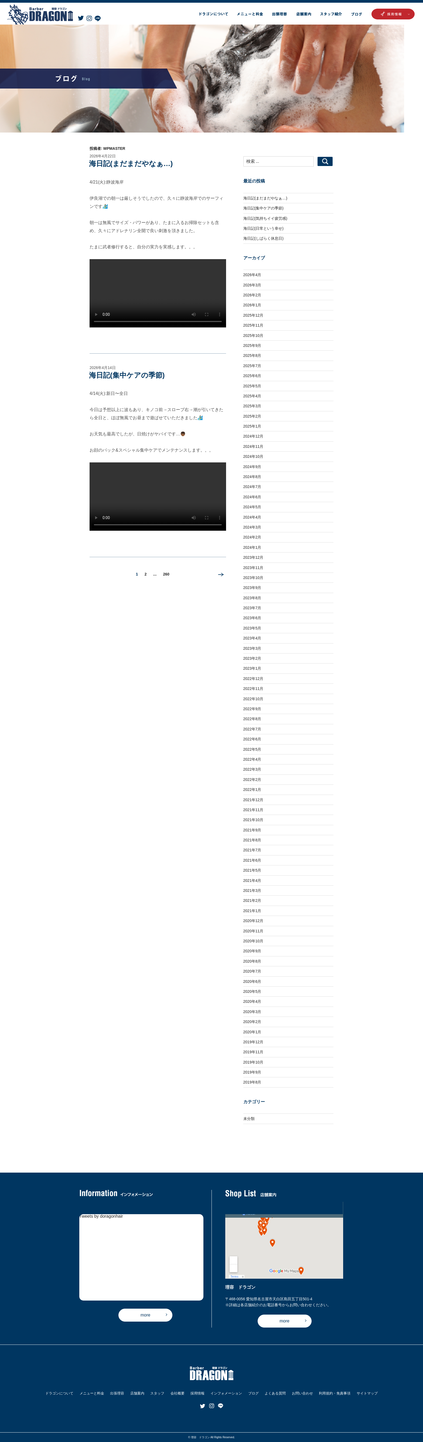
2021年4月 (252, 880)
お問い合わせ (302, 1393)
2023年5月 (252, 628)
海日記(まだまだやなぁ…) (131, 164)
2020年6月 (252, 981)
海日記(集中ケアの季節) (127, 375)
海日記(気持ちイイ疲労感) (265, 218)
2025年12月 (253, 315)
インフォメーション (226, 1393)
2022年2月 (252, 779)
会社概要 (177, 1393)
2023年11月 (253, 568)
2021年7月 (252, 850)
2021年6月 (252, 860)
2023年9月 (252, 587)
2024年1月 (252, 547)
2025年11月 (253, 325)
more (145, 1315)
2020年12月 (253, 921)
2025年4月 (252, 396)
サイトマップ (367, 1393)
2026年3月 (252, 285)
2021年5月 (252, 870)
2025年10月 (253, 335)
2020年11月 (253, 931)
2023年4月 (252, 638)
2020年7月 (252, 971)
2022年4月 (252, 759)
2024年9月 (252, 467)
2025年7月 (252, 366)
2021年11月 (253, 810)
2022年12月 (253, 678)
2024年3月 (252, 527)
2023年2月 (252, 658)
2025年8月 (252, 355)
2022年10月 (253, 699)
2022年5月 (252, 749)
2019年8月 (252, 1082)
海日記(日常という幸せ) (263, 228)
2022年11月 (253, 688)
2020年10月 (253, 941)
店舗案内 (137, 1393)
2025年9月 (252, 345)
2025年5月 (252, 386)
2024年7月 (252, 487)
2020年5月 (252, 991)
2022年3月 (252, 769)
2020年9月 (252, 951)
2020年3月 (252, 1012)
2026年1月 (252, 305)
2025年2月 (252, 416)
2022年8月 (252, 719)
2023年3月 (252, 648)
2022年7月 (252, 729)
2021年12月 (253, 800)
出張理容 (117, 1393)
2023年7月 (252, 608)
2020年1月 (252, 1032)
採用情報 (197, 1393)
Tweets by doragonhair (101, 1216)
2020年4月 (252, 1001)
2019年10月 (253, 1062)
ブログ (253, 1393)
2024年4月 (252, 517)
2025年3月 (252, 406)
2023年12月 (253, 557)
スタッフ (157, 1393)
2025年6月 (252, 376)
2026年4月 (252, 275)
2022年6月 (252, 739)
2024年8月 (252, 477)
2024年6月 (252, 497)
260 (166, 575)
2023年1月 (252, 668)
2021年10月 (253, 820)
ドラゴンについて (59, 1393)
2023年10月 (253, 578)
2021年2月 (252, 900)
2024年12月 (253, 436)
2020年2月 (252, 1022)
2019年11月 (253, 1052)
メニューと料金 (92, 1393)
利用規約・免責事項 (334, 1393)
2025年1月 (252, 426)
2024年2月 (252, 537)
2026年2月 (252, 295)
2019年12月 (253, 1042)
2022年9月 (252, 709)
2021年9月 (252, 830)
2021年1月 (252, 911)
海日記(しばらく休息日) (263, 238)
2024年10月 (253, 456)
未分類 (249, 1118)
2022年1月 (252, 789)
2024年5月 (252, 507)
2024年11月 (253, 446)
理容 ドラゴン (200, 1437)
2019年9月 (252, 1072)
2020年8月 (252, 961)
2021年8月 (252, 840)
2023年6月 (252, 618)
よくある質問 (275, 1393)
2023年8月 (252, 598)
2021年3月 (252, 890)
